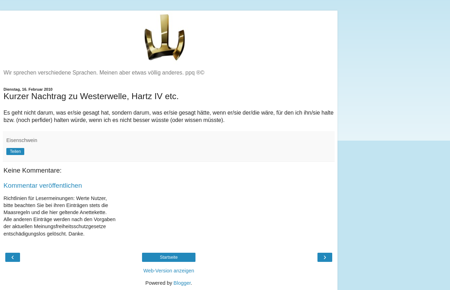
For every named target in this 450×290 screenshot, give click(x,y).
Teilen (15, 151)
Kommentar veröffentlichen (43, 185)
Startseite (169, 257)
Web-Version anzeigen (168, 270)
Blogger (182, 283)
